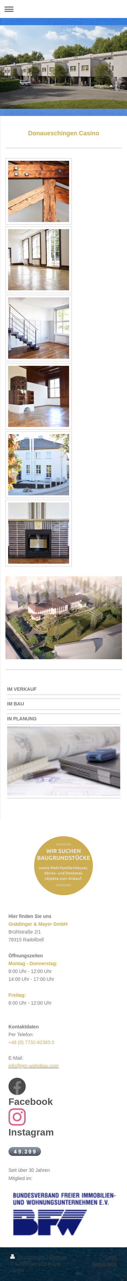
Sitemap (57, 1257)
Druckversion (28, 1257)
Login (111, 1257)
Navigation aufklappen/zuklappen (63, 9)
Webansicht (104, 1264)
